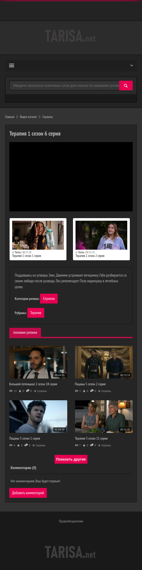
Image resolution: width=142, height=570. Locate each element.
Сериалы (49, 298)
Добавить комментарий (28, 492)
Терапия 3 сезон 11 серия (91, 438)
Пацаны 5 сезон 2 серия (90, 384)
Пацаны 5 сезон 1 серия (24, 438)
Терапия (35, 312)
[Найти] (126, 86)
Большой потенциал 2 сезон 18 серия (33, 384)
